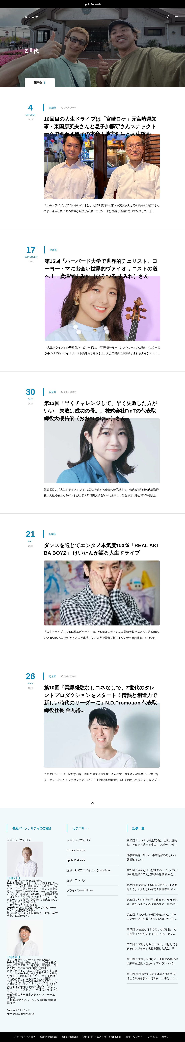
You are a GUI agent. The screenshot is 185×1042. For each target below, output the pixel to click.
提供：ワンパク (76, 880)
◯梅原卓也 (13, 957)
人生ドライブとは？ (19, 840)
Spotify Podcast (76, 850)
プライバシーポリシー (80, 890)
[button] (176, 16)
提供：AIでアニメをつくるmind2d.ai (89, 870)
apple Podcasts (92, 4)
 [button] (92, 803)
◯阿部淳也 (13, 878)
